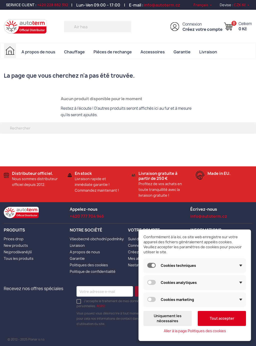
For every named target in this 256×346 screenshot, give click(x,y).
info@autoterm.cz (162, 5)
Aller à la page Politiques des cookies (195, 330)
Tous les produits (19, 258)
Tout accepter (222, 318)
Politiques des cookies (89, 265)
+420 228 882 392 (52, 5)
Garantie (182, 52)
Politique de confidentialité (93, 271)
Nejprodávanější (18, 252)
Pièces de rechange (113, 52)
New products (16, 245)
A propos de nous (38, 52)
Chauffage (74, 52)
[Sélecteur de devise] (242, 5)
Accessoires (152, 52)
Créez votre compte (202, 29)
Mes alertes (138, 258)
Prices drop (14, 239)
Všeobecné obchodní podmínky (97, 239)
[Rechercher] (97, 26)
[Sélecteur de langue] (203, 5)
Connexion (192, 24)
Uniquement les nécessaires (168, 318)
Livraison (208, 52)
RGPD (101, 306)
